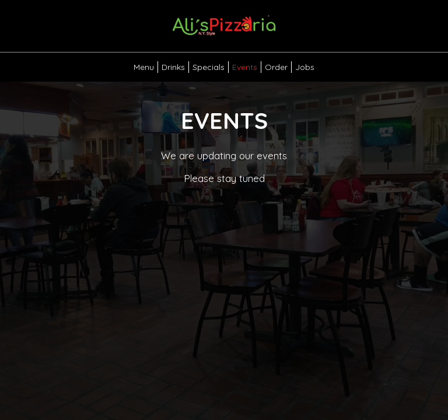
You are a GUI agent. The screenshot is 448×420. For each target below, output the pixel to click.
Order (276, 67)
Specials (208, 67)
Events (244, 67)
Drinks (173, 67)
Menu (144, 67)
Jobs (304, 67)
